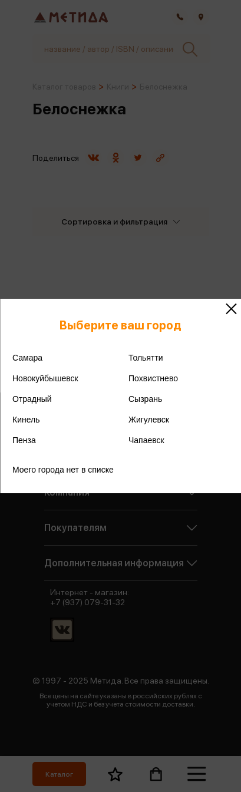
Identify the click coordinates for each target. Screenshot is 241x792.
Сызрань (145, 399)
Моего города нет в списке (63, 469)
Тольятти (145, 357)
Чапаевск (146, 440)
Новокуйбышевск (45, 378)
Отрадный (32, 399)
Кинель (26, 419)
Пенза (24, 440)
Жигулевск (148, 419)
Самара (27, 357)
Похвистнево (153, 378)
